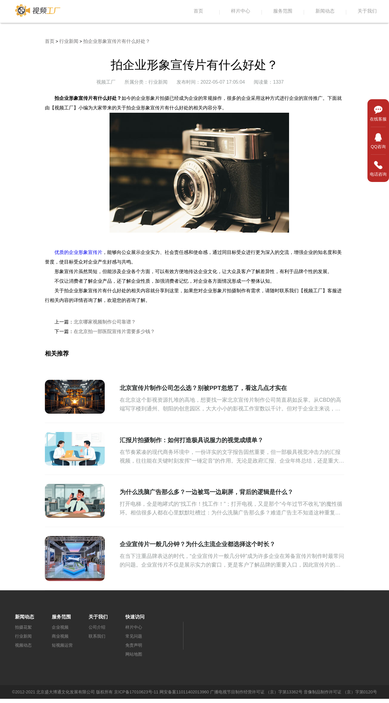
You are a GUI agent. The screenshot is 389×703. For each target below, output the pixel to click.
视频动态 (23, 645)
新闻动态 (325, 11)
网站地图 (133, 654)
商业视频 (60, 636)
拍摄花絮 (23, 627)
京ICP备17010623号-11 (136, 692)
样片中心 (240, 11)
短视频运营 (62, 645)
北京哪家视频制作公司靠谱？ (105, 321)
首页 (198, 11)
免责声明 (133, 645)
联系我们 (97, 636)
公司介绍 (97, 627)
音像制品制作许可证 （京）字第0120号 (340, 692)
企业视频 (60, 627)
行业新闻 (68, 41)
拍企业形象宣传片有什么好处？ (116, 41)
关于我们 (367, 11)
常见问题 (133, 636)
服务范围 (282, 11)
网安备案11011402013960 (184, 692)
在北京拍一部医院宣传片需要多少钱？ (114, 331)
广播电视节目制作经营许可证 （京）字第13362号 (256, 692)
